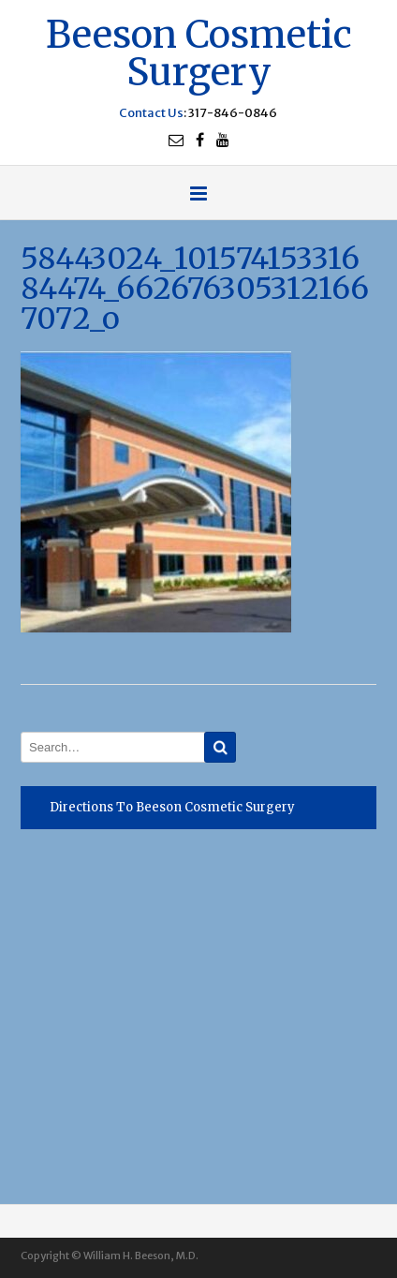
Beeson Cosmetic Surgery (199, 51)
